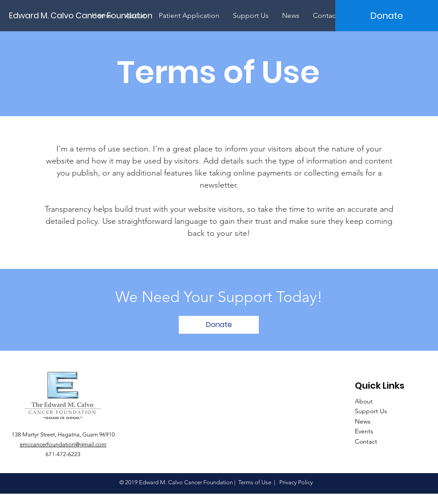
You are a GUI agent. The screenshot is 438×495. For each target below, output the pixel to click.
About (364, 401)
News (363, 421)
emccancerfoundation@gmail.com (63, 444)
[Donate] (386, 15)
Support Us (371, 411)
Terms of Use (254, 482)
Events (364, 431)
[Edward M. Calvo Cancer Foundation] (84, 15)
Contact (366, 441)
